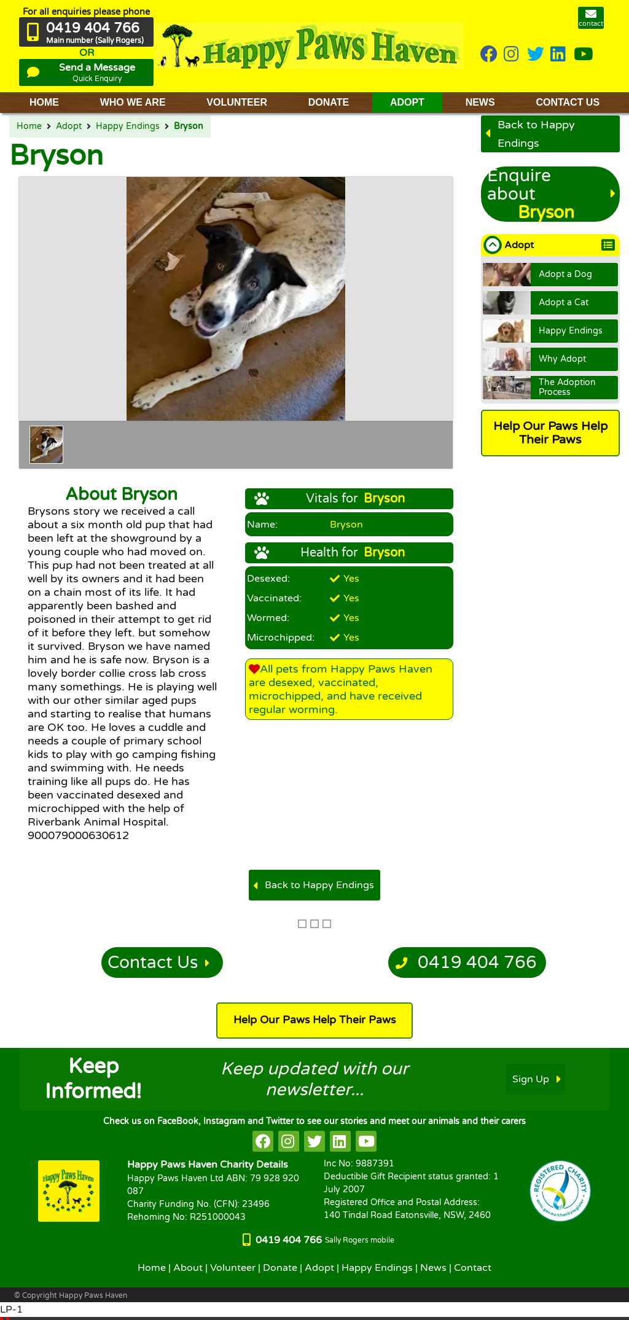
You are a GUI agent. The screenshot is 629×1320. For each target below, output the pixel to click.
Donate (280, 1268)
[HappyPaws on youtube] (583, 55)
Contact (472, 1268)
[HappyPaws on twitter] (535, 55)
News (433, 1268)
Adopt (69, 126)
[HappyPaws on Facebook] (489, 55)
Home (29, 126)
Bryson (188, 126)
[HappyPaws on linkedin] (559, 55)
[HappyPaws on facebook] (262, 1141)
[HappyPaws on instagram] (512, 55)
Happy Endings (128, 126)
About (188, 1268)
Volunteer (233, 1268)
